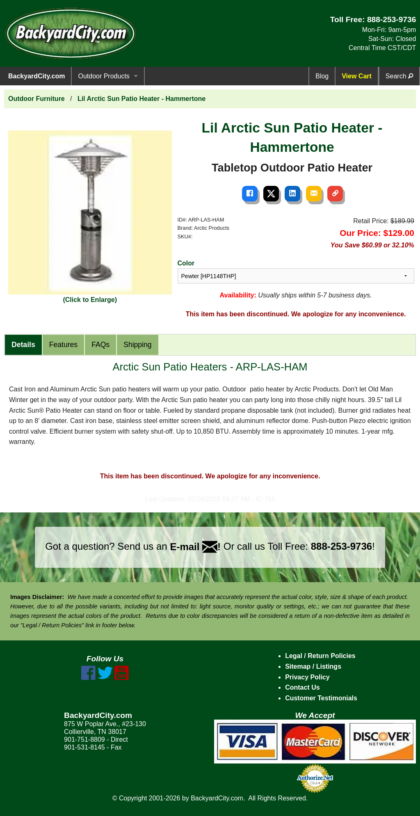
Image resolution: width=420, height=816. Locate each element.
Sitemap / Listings (313, 666)
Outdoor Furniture (36, 98)
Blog (322, 76)
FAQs (100, 345)
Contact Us (302, 687)
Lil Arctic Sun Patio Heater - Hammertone (141, 98)
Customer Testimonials (321, 698)
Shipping (137, 345)
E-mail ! (195, 546)
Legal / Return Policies (320, 655)
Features (63, 345)
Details (23, 345)
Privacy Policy (307, 677)
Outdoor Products (103, 76)
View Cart (357, 76)
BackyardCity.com (36, 76)
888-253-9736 (391, 19)
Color (186, 263)
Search (399, 76)
